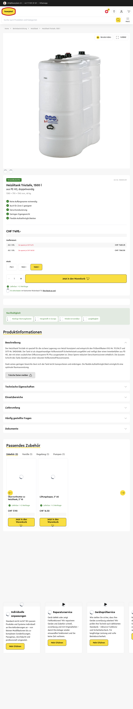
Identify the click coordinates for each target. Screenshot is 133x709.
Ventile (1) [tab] (27, 454)
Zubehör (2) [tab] (12, 454)
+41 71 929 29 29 (30, 3)
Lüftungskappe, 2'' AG (49, 497)
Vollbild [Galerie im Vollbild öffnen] (121, 37)
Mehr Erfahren (15, 646)
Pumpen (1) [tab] (59, 454)
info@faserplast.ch (12, 3)
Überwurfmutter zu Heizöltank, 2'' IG (16, 498)
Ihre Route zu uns (49, 291)
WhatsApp (43, 3)
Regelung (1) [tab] (42, 454)
